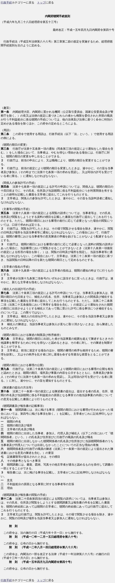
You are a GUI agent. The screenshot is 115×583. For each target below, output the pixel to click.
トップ (41, 2)
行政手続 (6, 2)
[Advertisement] (57, 78)
